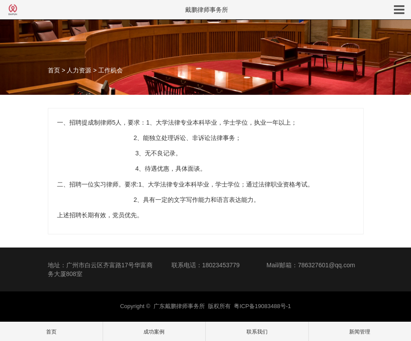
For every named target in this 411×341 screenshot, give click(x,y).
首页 (54, 70)
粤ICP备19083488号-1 (262, 306)
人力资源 (79, 70)
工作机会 (110, 70)
